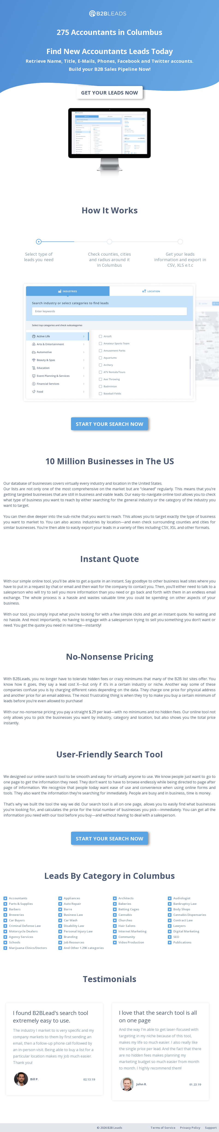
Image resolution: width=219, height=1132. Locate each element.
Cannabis (125, 914)
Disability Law (74, 925)
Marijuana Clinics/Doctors (28, 947)
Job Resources (74, 942)
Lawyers (179, 925)
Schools (14, 942)
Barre (68, 909)
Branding (71, 936)
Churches (125, 920)
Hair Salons (126, 925)
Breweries (16, 914)
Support (211, 1128)
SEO (176, 936)
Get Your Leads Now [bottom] (109, 92)
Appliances (72, 898)
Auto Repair (72, 903)
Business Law (73, 914)
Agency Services (21, 936)
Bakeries (124, 903)
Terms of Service (163, 1128)
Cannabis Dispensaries (189, 914)
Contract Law (183, 920)
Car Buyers (17, 920)
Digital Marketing (186, 931)
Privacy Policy (190, 1128)
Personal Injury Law (78, 931)
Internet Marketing (132, 931)
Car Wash (70, 920)
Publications (182, 942)
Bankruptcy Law (185, 903)
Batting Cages (128, 909)
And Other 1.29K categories (84, 947)
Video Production (131, 942)
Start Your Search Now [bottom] (109, 423)
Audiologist (181, 898)
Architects (125, 898)
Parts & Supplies (21, 903)
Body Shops (181, 909)
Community (126, 936)
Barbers (15, 909)
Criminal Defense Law (25, 925)
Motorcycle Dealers (23, 931)
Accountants (18, 898)
